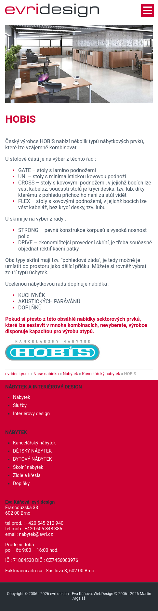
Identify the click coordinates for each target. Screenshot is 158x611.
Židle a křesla (27, 475)
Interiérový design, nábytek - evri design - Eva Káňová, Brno (52, 10)
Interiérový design (31, 413)
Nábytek (70, 373)
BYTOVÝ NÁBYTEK (32, 459)
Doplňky (21, 483)
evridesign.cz (17, 373)
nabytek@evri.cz (36, 534)
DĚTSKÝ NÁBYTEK (32, 451)
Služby (20, 405)
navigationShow (147, 10)
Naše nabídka (46, 373)
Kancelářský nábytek (101, 373)
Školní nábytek (28, 467)
